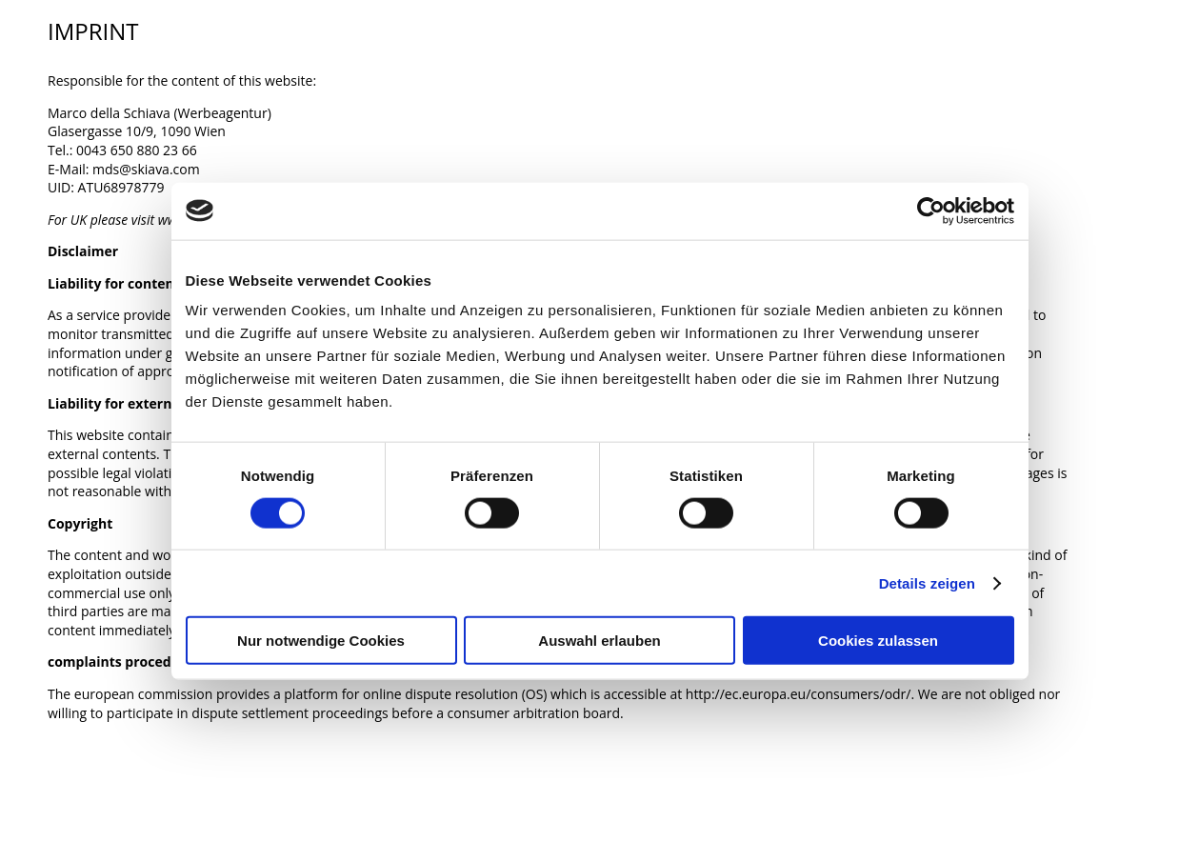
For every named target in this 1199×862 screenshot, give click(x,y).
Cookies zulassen (878, 640)
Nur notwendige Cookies (321, 640)
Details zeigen (927, 582)
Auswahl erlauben (599, 640)
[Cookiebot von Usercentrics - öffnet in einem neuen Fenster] (931, 210)
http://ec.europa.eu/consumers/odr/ (798, 694)
